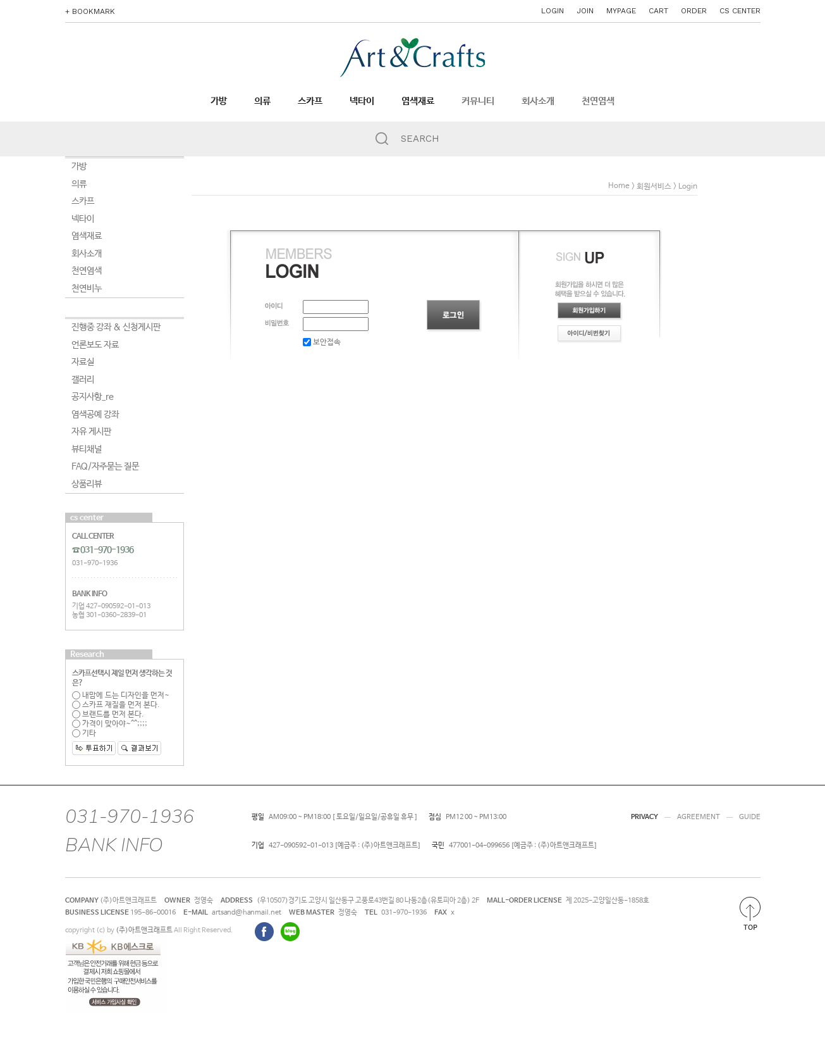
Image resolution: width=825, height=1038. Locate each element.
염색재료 (417, 101)
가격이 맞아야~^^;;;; (109, 724)
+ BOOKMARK (90, 11)
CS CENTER (740, 10)
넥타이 (362, 101)
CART (658, 10)
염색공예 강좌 (95, 415)
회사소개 (538, 101)
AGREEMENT (698, 817)
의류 (262, 101)
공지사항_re (92, 397)
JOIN (585, 10)
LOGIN (552, 10)
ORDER (694, 10)
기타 (84, 733)
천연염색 (598, 101)
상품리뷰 (86, 484)
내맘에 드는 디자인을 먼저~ (120, 695)
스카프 (310, 101)
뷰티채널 (86, 449)
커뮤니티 (477, 101)
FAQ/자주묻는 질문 (105, 466)
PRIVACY (644, 817)
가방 (219, 101)
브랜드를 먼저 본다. (108, 714)
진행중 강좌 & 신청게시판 (116, 327)
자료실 (82, 362)
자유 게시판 (91, 432)
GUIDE (750, 817)
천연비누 (86, 289)
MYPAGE (621, 10)
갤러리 (82, 380)
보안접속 (322, 342)
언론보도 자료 (95, 345)
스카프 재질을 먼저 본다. (116, 705)
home (619, 186)
